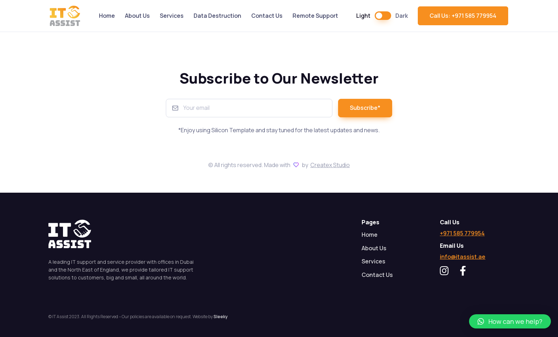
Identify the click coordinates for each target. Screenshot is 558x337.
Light (363, 16)
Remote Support (315, 16)
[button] (510, 321)
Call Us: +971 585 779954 (463, 16)
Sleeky (221, 317)
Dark (401, 16)
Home (107, 16)
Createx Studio (330, 165)
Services (172, 16)
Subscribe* (365, 108)
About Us (137, 16)
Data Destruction (217, 16)
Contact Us (267, 16)
